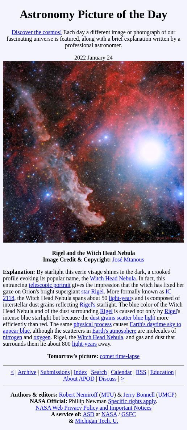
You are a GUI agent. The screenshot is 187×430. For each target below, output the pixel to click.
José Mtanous (128, 259)
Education (162, 372)
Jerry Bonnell (139, 395)
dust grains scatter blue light (122, 318)
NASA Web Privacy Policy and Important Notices (93, 408)
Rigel (106, 311)
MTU (107, 395)
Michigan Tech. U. (96, 421)
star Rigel (92, 291)
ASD (88, 414)
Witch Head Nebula (113, 278)
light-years (84, 344)
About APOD (79, 379)
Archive (27, 372)
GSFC (128, 414)
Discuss (108, 379)
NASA (109, 414)
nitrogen (12, 337)
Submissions (55, 372)
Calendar (121, 372)
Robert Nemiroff (78, 395)
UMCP (166, 395)
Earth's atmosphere (114, 331)
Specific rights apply (131, 401)
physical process (93, 324)
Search (99, 372)
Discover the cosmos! (37, 32)
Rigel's (87, 304)
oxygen (41, 337)
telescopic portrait (50, 285)
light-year (120, 298)
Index (80, 372)
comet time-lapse (120, 356)
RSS (141, 372)
